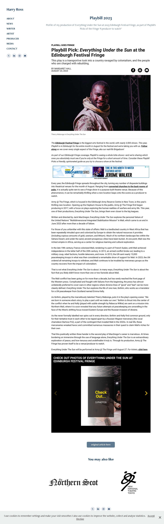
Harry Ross (15, 9)
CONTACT (12, 48)
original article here (101, 444)
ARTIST (10, 33)
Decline (80, 519)
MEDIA (10, 43)
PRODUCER (13, 38)
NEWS (10, 23)
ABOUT (10, 18)
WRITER (11, 28)
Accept (151, 515)
